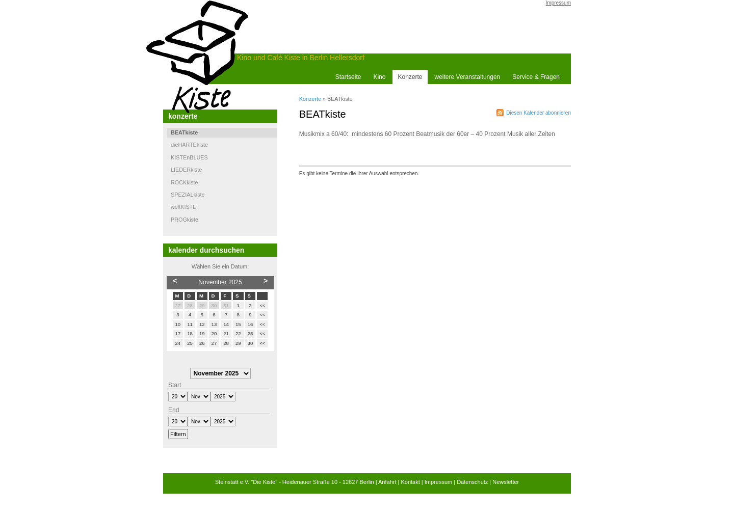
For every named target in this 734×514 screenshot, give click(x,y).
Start (174, 385)
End (173, 410)
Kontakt (410, 482)
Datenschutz (472, 482)
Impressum (558, 3)
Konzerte (310, 99)
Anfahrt (387, 482)
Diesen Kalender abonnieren (538, 113)
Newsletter (505, 482)
